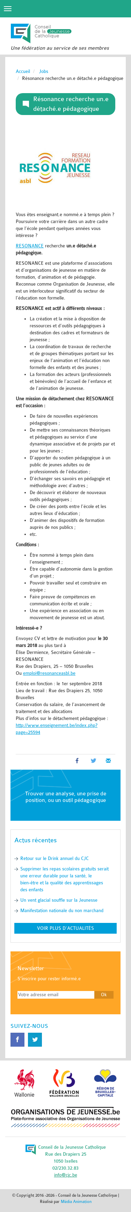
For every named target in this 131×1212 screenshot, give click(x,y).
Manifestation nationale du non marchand (61, 910)
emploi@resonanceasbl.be (49, 673)
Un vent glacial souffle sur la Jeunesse (58, 900)
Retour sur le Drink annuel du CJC (54, 858)
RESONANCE (30, 245)
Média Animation (76, 1201)
